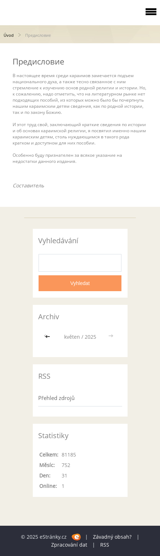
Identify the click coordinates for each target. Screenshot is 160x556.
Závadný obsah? (112, 536)
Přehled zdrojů (56, 397)
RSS (104, 544)
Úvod (9, 35)
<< (48, 336)
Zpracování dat (69, 544)
